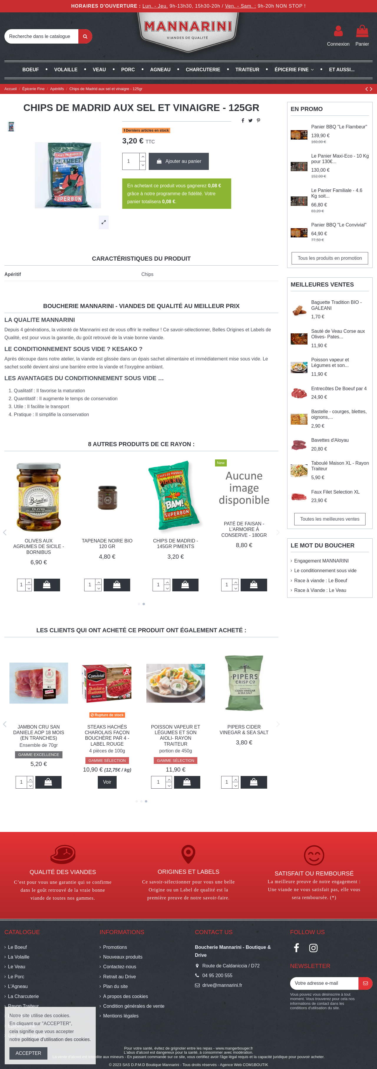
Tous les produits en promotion (330, 258)
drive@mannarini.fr (222, 985)
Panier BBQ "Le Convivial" (338, 224)
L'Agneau (18, 986)
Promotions (115, 947)
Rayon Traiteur (23, 1006)
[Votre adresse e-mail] (324, 983)
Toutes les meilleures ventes (330, 519)
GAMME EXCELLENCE (38, 760)
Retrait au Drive (119, 976)
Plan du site (115, 986)
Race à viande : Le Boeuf (320, 580)
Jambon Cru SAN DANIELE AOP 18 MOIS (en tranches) (175, 732)
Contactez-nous (119, 966)
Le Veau (16, 966)
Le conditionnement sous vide (325, 570)
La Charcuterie (23, 996)
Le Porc (16, 976)
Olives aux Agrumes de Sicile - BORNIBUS (38, 546)
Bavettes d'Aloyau (330, 440)
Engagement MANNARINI (321, 560)
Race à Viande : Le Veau (320, 590)
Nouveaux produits (122, 956)
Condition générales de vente (133, 1006)
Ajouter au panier (178, 161)
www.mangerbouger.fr (234, 1048)
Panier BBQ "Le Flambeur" (339, 126)
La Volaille (18, 956)
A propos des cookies (125, 996)
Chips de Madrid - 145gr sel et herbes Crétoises (107, 732)
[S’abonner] (365, 983)
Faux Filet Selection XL (335, 491)
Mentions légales (120, 1015)
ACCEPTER (28, 1053)
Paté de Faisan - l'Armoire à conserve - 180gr (244, 529)
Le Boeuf (17, 947)
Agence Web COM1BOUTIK (244, 1065)
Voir (244, 782)
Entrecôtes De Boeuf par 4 (339, 388)
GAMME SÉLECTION (244, 760)
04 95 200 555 (217, 975)
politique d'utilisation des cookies (56, 1039)
